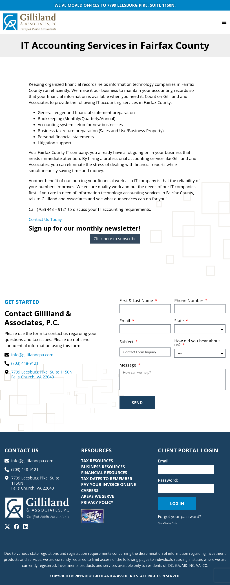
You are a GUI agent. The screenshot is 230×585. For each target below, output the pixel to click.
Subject (127, 342)
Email (125, 321)
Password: (168, 480)
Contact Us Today (45, 219)
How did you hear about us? (197, 343)
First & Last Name (136, 300)
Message (128, 365)
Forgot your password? (179, 516)
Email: (164, 461)
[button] (224, 22)
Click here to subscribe (115, 238)
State (179, 321)
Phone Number (189, 300)
